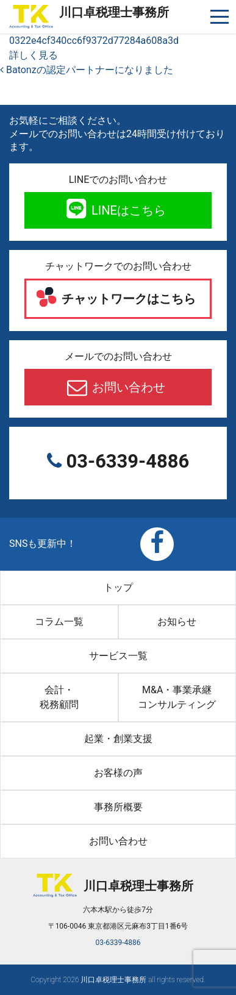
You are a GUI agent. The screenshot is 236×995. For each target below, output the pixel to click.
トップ (118, 587)
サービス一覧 (118, 656)
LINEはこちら (127, 210)
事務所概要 (118, 807)
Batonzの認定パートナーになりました (86, 70)
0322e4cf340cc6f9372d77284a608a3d (94, 40)
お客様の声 (118, 773)
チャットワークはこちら (127, 298)
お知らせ (176, 621)
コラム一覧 (59, 621)
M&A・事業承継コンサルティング (177, 697)
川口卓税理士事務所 (114, 12)
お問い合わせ (127, 387)
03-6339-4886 (125, 461)
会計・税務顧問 (59, 697)
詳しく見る (33, 55)
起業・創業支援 (118, 738)
